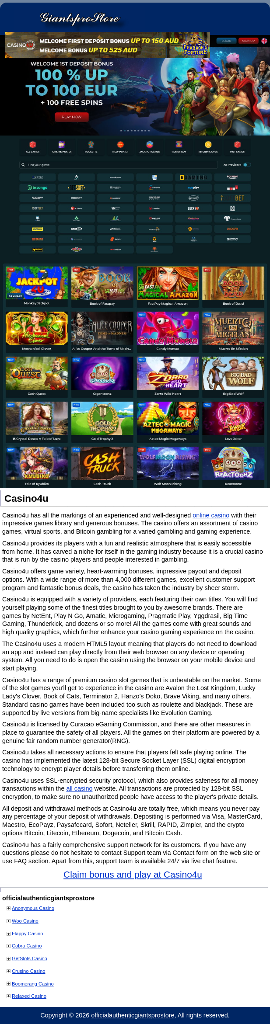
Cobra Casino (27, 945)
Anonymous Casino (33, 908)
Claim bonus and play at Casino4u (132, 874)
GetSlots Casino (29, 958)
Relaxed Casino (29, 996)
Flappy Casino (27, 933)
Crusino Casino (28, 971)
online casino (211, 515)
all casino (79, 788)
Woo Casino (25, 920)
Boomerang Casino (33, 983)
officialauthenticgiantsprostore (132, 1015)
